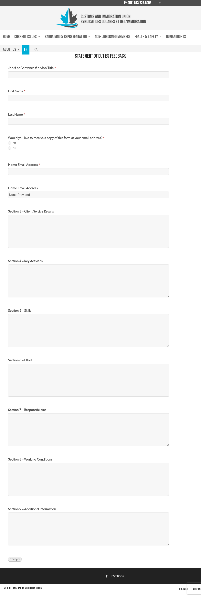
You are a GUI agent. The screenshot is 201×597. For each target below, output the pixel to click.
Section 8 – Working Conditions (30, 459)
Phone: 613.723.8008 (137, 3)
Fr (25, 49)
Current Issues (27, 37)
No (12, 148)
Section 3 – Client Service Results (31, 211)
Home (6, 36)
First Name (16, 91)
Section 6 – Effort (20, 360)
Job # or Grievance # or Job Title (32, 68)
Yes (12, 142)
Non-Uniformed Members (113, 36)
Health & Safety (148, 37)
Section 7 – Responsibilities (27, 410)
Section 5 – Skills (19, 311)
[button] (36, 50)
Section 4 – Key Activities (25, 261)
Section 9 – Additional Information (32, 509)
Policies (183, 589)
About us (11, 50)
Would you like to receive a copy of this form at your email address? (56, 138)
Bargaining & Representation (67, 37)
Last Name (16, 114)
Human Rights (176, 36)
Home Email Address (24, 165)
